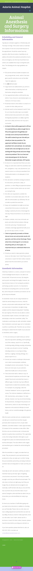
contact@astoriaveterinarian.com (20, 2)
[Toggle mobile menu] (30, 10)
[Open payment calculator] (16, 567)
